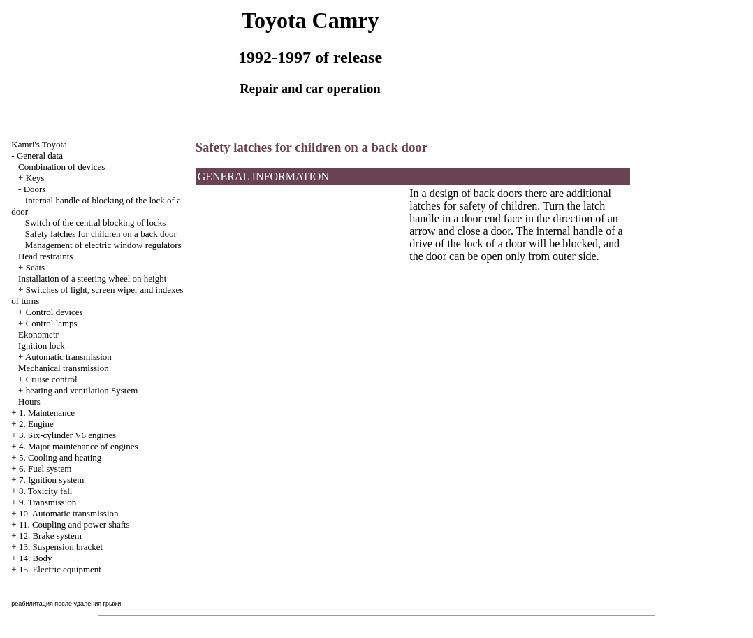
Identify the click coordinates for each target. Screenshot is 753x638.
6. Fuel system (45, 468)
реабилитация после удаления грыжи (66, 603)
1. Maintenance (47, 412)
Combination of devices (61, 166)
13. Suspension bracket (61, 547)
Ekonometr (38, 334)
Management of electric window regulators (103, 245)
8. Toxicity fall (45, 491)
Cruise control (52, 379)
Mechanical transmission (63, 368)
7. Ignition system (52, 479)
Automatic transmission (68, 356)
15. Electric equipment (60, 569)
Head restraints (45, 256)
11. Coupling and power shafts (74, 524)
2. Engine (36, 424)
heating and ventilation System (82, 390)
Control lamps (52, 323)
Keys (35, 178)
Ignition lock (41, 345)
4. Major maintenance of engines (78, 446)
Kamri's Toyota (39, 144)
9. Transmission (47, 502)
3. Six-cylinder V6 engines (67, 435)
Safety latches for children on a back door (101, 234)
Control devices (54, 312)
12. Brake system (50, 535)
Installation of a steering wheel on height (92, 278)
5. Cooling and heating (60, 457)
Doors (35, 189)
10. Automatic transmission (69, 513)
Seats (35, 267)
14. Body (35, 558)
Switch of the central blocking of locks (95, 222)
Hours (29, 401)
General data (40, 155)
